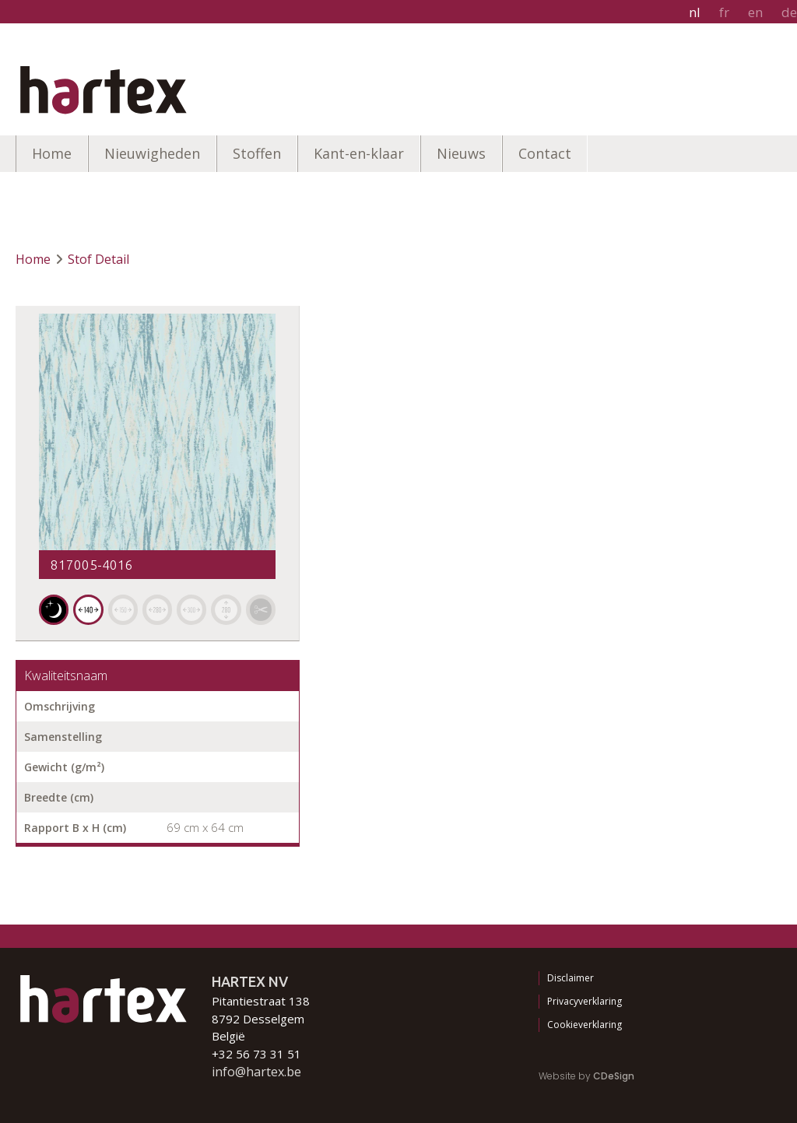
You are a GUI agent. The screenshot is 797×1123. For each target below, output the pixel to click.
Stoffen (257, 153)
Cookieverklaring (584, 1024)
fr (724, 12)
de (789, 12)
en (755, 12)
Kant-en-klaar (359, 153)
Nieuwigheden (152, 153)
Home (52, 153)
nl (694, 12)
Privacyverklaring (584, 1001)
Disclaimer (570, 977)
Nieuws (461, 153)
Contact (544, 153)
